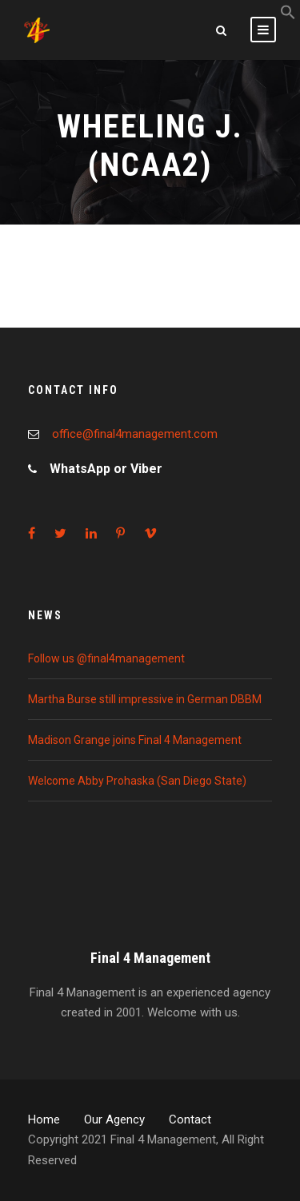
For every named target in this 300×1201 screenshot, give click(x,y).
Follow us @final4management (106, 658)
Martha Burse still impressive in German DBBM (145, 699)
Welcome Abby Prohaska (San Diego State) (137, 780)
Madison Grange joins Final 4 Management (135, 740)
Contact (190, 1119)
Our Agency (114, 1119)
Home (44, 1119)
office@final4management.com (135, 434)
